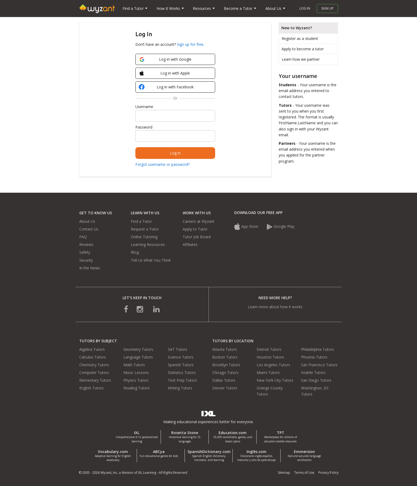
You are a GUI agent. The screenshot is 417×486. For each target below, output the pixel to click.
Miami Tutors (268, 372)
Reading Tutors (136, 387)
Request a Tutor (145, 229)
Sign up (327, 8)
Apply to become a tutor (303, 48)
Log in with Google (165, 59)
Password (143, 127)
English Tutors (91, 387)
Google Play (280, 226)
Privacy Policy (328, 472)
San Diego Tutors (316, 380)
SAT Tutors (177, 349)
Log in (304, 8)
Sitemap (284, 472)
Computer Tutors (94, 372)
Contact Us (88, 229)
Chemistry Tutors (94, 364)
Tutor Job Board (197, 236)
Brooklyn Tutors (226, 364)
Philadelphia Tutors (317, 349)
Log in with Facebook (167, 87)
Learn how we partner (301, 59)
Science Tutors (180, 357)
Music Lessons (136, 372)
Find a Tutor (141, 221)
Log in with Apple (165, 73)
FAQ (83, 236)
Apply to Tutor (195, 229)
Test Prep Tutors (182, 380)
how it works (291, 306)
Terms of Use (304, 472)
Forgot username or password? (162, 164)
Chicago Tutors (225, 372)
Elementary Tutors (95, 380)
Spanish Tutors (181, 364)
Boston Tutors (224, 357)
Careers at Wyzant (198, 221)
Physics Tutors (136, 380)
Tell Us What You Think (151, 260)
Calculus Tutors (92, 357)
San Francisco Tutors (319, 364)
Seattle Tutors (313, 372)
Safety (84, 252)
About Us (87, 221)
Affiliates (190, 244)
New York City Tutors (275, 380)
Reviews (86, 244)
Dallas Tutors (223, 380)
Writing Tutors (180, 387)
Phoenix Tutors (314, 357)
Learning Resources (148, 244)
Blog (135, 252)
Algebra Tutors (92, 349)
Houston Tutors (270, 357)
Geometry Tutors (138, 349)
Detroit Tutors (269, 349)
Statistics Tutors (182, 372)
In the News (89, 267)
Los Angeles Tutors (273, 364)
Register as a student (300, 38)
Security (86, 260)
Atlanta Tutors (224, 349)
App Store (246, 226)
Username (144, 106)
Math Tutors (134, 364)
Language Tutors (138, 357)
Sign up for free (190, 44)
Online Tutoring (144, 236)
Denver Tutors (224, 387)
